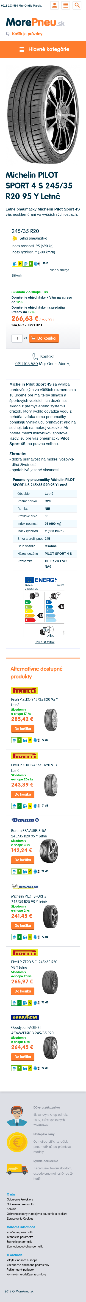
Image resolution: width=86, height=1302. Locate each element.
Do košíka (43, 338)
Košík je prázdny (24, 34)
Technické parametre (20, 1237)
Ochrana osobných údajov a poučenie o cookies (37, 1214)
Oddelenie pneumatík (20, 1204)
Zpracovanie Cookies (20, 1218)
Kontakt (11, 1209)
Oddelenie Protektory (20, 1199)
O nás (11, 1195)
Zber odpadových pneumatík (25, 1246)
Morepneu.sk (35, 19)
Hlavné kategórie (43, 49)
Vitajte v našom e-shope (22, 1260)
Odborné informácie (21, 1227)
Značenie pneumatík (20, 1232)
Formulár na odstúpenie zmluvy (26, 1274)
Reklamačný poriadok (20, 1270)
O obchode (14, 1255)
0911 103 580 (9, 5)
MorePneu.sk (24, 1291)
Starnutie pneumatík (19, 1242)
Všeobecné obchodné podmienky (28, 1265)
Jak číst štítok (45, 642)
